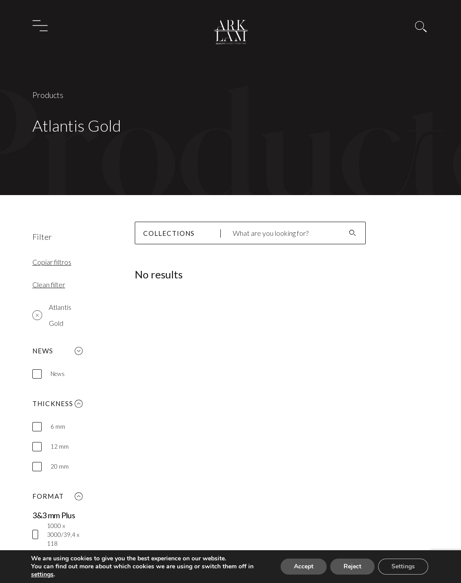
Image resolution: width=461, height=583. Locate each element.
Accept (301, 566)
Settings (403, 566)
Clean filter (48, 284)
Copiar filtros (51, 262)
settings (43, 574)
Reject (351, 566)
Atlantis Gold (51, 315)
